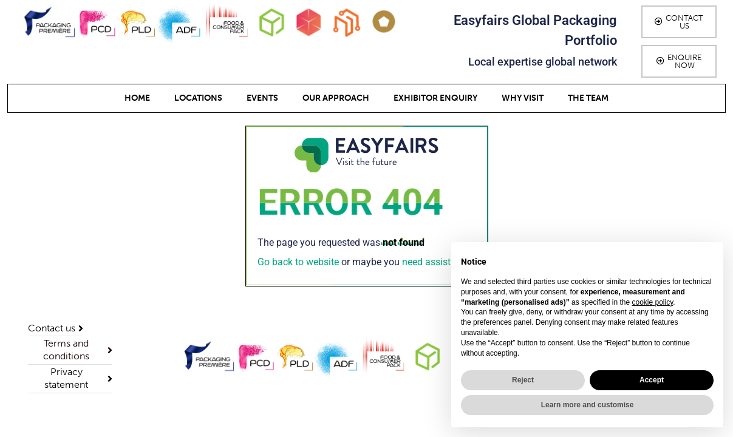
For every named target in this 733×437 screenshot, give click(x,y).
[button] (679, 21)
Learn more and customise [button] (587, 405)
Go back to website (298, 262)
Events (262, 98)
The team (588, 98)
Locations (198, 98)
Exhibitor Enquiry (435, 98)
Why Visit (523, 98)
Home (137, 98)
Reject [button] (523, 380)
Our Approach (335, 98)
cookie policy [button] (652, 302)
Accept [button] (651, 380)
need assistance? (439, 262)
